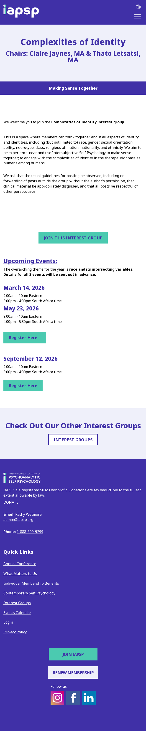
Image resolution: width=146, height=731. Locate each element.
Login (8, 622)
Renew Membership (73, 672)
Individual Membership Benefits (31, 583)
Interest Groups (17, 602)
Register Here (25, 337)
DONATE (10, 502)
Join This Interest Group (73, 238)
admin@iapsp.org (18, 519)
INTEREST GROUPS (73, 439)
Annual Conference (19, 563)
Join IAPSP (73, 654)
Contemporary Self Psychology (29, 593)
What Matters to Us (20, 573)
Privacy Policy (15, 632)
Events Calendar (17, 612)
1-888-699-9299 (30, 531)
